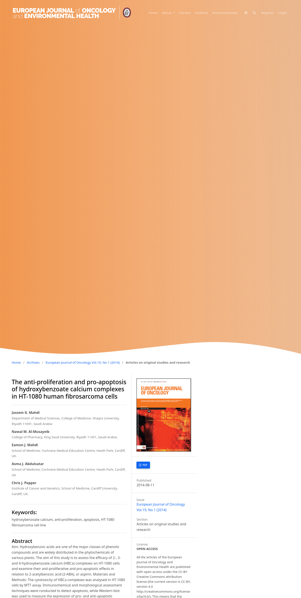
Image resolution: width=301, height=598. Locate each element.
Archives (201, 13)
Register (267, 13)
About (167, 13)
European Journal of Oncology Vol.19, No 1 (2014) (83, 362)
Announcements (225, 13)
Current (185, 13)
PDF (144, 465)
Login (282, 13)
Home (153, 13)
